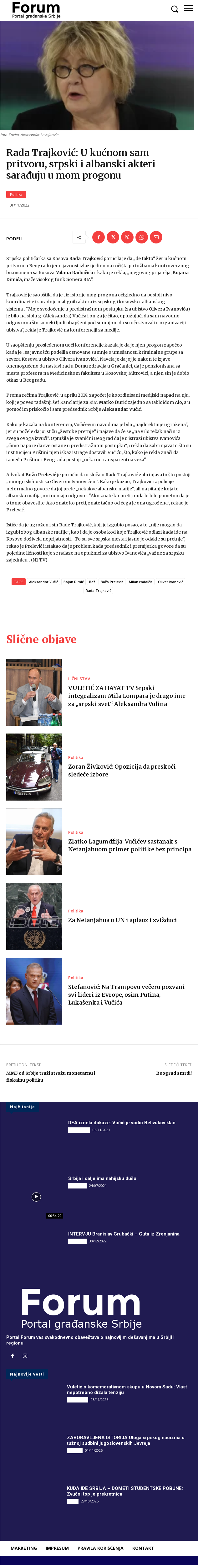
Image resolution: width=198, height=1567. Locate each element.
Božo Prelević (112, 584)
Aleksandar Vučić (43, 584)
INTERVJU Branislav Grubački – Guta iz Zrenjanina (124, 1236)
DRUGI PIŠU (79, 1132)
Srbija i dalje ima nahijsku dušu (102, 1180)
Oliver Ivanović (170, 584)
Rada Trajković (98, 592)
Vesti (73, 1503)
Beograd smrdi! (174, 1075)
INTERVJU (77, 1188)
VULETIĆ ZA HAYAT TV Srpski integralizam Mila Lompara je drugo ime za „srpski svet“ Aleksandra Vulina (126, 698)
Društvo (75, 1452)
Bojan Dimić (73, 584)
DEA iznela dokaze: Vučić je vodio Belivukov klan (121, 1125)
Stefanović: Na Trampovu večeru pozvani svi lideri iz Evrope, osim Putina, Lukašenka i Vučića (126, 996)
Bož (92, 584)
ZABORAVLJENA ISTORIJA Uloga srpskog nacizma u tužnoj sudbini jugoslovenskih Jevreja (126, 1442)
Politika (16, 196)
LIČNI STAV (79, 681)
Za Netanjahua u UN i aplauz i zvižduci (122, 922)
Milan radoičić (140, 584)
